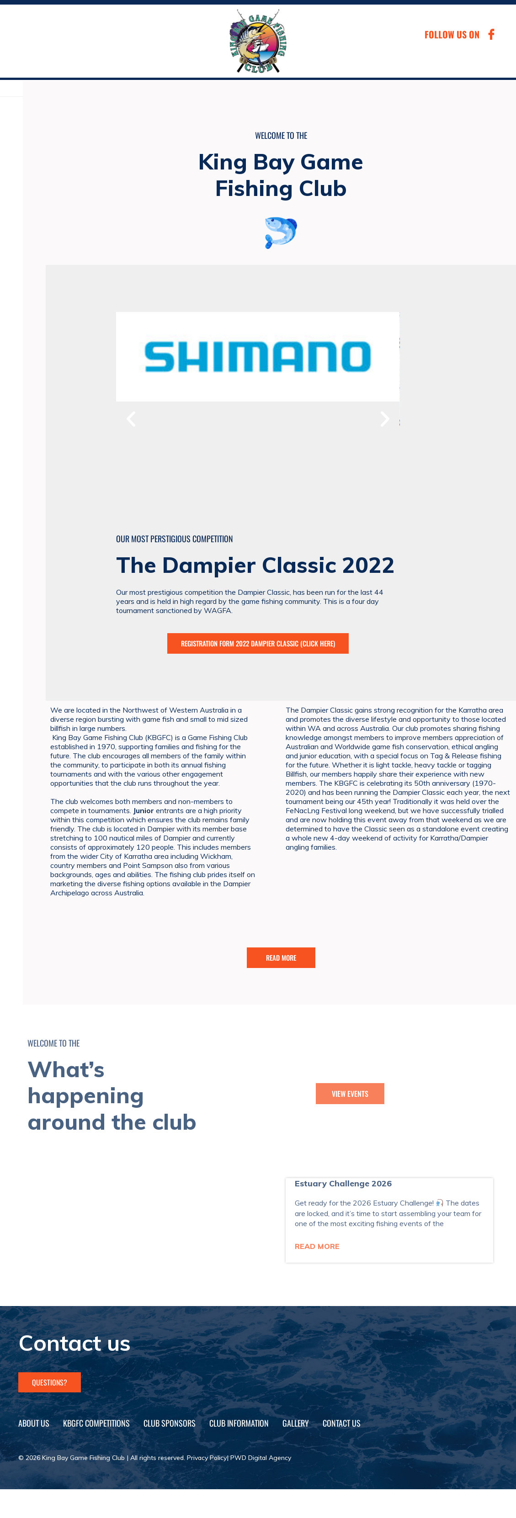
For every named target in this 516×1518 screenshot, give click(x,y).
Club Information (239, 1423)
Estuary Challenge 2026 (343, 1183)
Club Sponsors (170, 1423)
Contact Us (342, 1423)
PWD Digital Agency (260, 1458)
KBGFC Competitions (96, 1423)
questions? (49, 1382)
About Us (33, 1423)
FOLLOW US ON (452, 34)
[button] (131, 418)
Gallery (295, 1423)
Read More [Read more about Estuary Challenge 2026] (317, 1246)
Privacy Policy (207, 1458)
